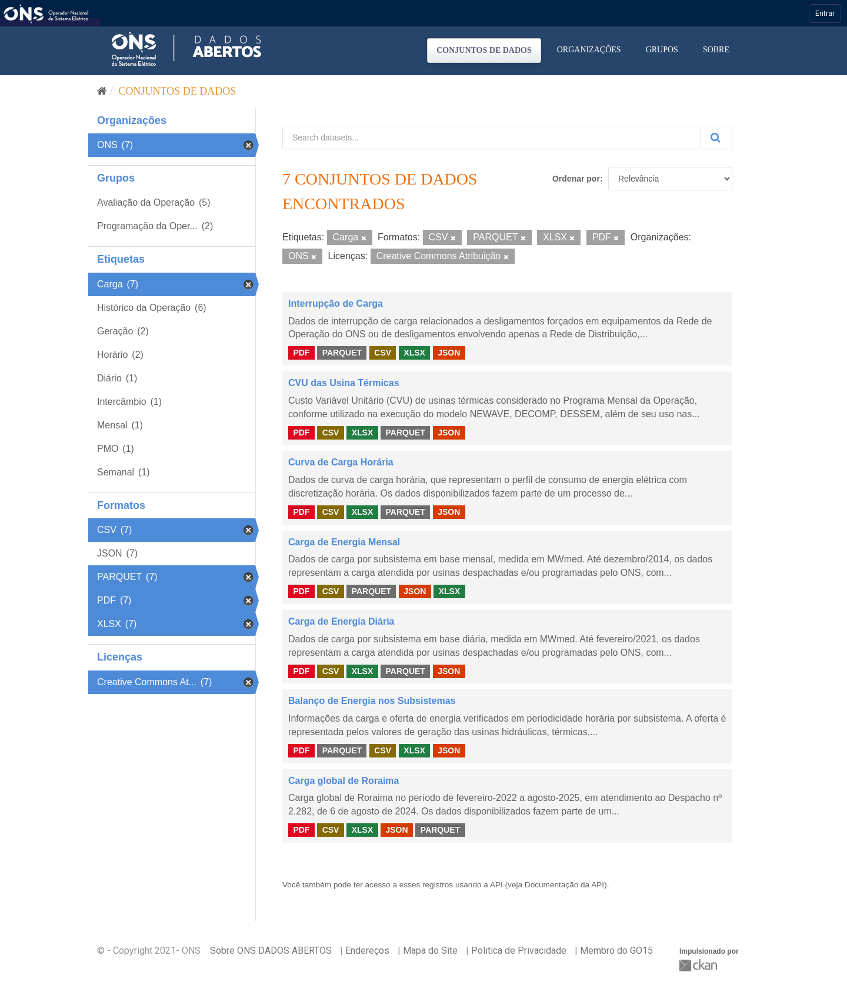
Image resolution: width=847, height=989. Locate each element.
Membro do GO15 (616, 950)
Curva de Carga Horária (341, 462)
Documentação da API (564, 884)
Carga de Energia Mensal (344, 542)
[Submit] (716, 137)
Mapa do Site (430, 950)
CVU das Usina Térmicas (343, 383)
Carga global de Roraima (343, 781)
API (496, 884)
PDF (301, 352)
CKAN (699, 965)
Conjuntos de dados (484, 50)
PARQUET (342, 352)
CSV (382, 352)
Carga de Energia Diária (341, 621)
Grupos (662, 49)
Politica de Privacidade (518, 950)
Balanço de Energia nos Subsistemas (372, 701)
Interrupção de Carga (335, 304)
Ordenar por (576, 178)
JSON (449, 352)
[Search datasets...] (491, 137)
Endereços (367, 950)
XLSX (414, 352)
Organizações (589, 49)
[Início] (102, 91)
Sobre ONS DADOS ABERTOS (271, 950)
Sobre (716, 49)
